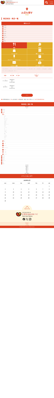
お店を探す (14, 124)
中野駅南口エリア (27, 320)
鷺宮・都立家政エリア (27, 133)
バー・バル (31, 94)
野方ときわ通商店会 (11, 30)
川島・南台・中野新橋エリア (27, 333)
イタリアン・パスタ (20, 92)
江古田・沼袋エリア (27, 304)
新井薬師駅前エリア (27, 308)
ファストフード (6, 94)
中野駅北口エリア (27, 316)
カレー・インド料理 (38, 92)
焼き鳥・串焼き (14, 90)
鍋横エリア (27, 329)
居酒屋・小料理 (24, 94)
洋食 (14, 92)
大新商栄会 (9, 52)
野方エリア (32, 124)
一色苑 (5, 104)
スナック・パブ (38, 94)
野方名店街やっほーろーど (13, 49)
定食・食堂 (5, 88)
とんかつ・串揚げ (40, 88)
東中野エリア (27, 325)
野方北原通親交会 (10, 45)
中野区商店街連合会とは (27, 386)
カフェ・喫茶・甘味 (15, 94)
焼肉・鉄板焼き (6, 90)
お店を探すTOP (27, 120)
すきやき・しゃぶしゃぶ (29, 88)
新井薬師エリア (27, 312)
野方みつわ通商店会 (11, 38)
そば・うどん (44, 90)
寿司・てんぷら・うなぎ (17, 88)
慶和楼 (5, 110)
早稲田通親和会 (10, 56)
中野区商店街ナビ (7, 124)
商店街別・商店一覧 (23, 124)
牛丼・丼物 (37, 90)
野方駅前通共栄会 (10, 34)
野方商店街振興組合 (11, 27)
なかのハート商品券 (27, 393)
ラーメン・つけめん (7, 92)
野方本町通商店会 (10, 41)
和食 (10, 88)
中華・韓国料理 (29, 92)
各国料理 (46, 92)
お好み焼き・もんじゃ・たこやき (26, 90)
